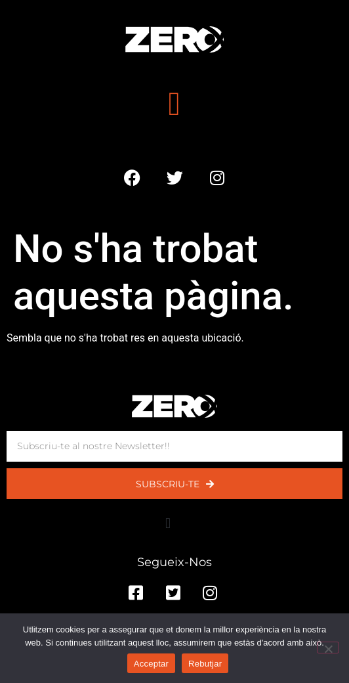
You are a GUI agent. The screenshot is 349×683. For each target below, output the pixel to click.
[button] (174, 103)
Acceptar (151, 664)
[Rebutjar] (328, 647)
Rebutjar (205, 664)
